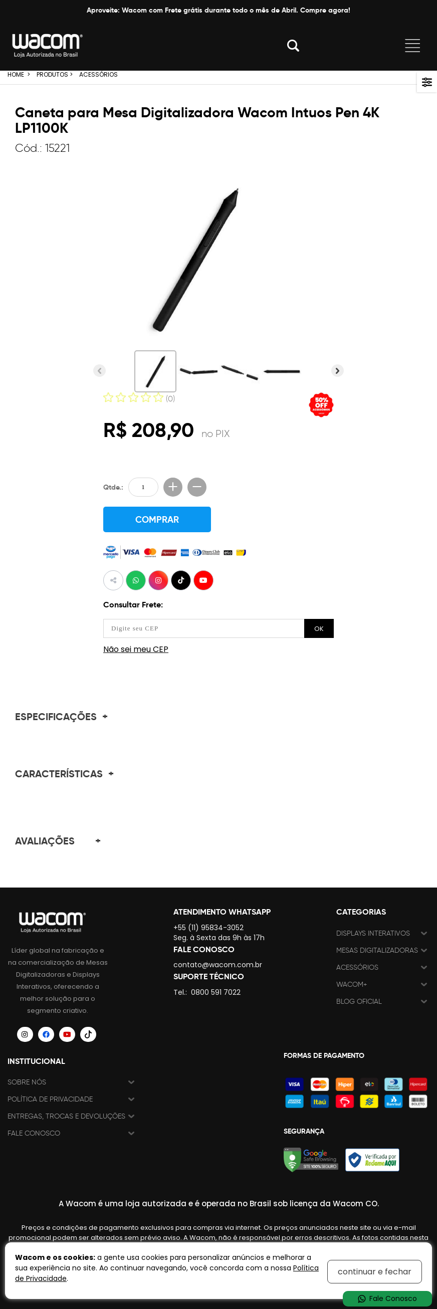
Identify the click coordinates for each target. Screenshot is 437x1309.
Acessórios (357, 967)
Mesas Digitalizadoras (377, 950)
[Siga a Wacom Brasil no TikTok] (88, 1033)
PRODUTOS (52, 74)
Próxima (337, 370)
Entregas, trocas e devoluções (66, 1116)
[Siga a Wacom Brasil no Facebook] (46, 1033)
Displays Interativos (373, 933)
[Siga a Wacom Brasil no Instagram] (25, 1033)
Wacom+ (351, 984)
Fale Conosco (34, 1133)
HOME (16, 74)
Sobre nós (27, 1081)
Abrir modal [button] (293, 46)
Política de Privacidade (50, 1099)
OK (319, 628)
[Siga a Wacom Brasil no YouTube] (67, 1033)
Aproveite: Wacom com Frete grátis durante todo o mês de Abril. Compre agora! (218, 10)
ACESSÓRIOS (98, 74)
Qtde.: (113, 487)
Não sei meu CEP (135, 648)
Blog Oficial (359, 1001)
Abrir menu (412, 45)
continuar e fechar (374, 1271)
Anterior (99, 370)
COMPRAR (157, 519)
